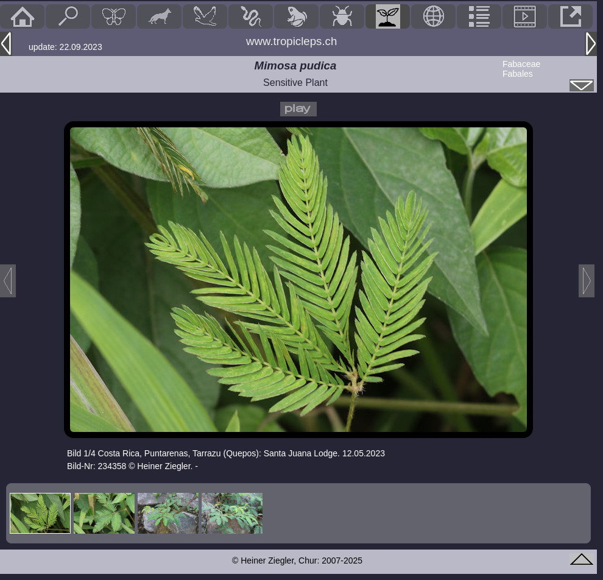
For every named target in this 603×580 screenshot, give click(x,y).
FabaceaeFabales (521, 69)
